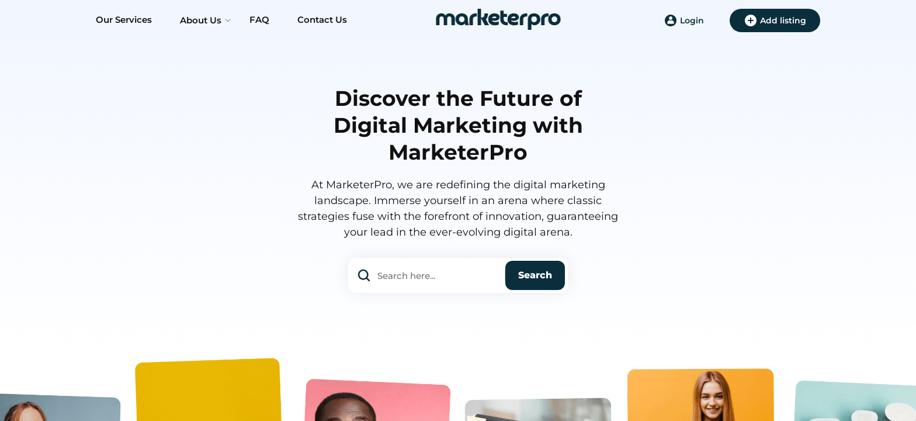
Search (535, 275)
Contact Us (322, 19)
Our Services (124, 19)
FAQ (259, 19)
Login (684, 20)
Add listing (775, 20)
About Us (200, 20)
